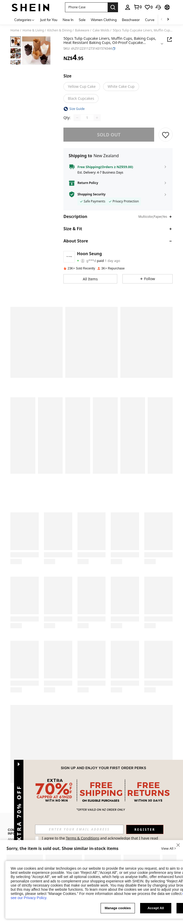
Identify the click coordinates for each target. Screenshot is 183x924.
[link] (137, 7)
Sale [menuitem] (82, 20)
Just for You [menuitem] (48, 20)
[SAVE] (166, 135)
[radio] (81, 86)
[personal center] (128, 7)
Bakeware (82, 30)
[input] (79, 829)
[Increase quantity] (97, 118)
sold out (108, 134)
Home (14, 30)
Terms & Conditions (82, 838)
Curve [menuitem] (149, 20)
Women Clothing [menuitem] (104, 20)
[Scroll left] (162, 20)
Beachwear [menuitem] (131, 20)
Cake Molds (101, 30)
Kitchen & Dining (59, 30)
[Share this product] (169, 39)
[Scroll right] (168, 20)
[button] (86, 7)
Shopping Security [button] (91, 194)
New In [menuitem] (68, 20)
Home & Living (33, 30)
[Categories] (24, 20)
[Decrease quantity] (77, 118)
